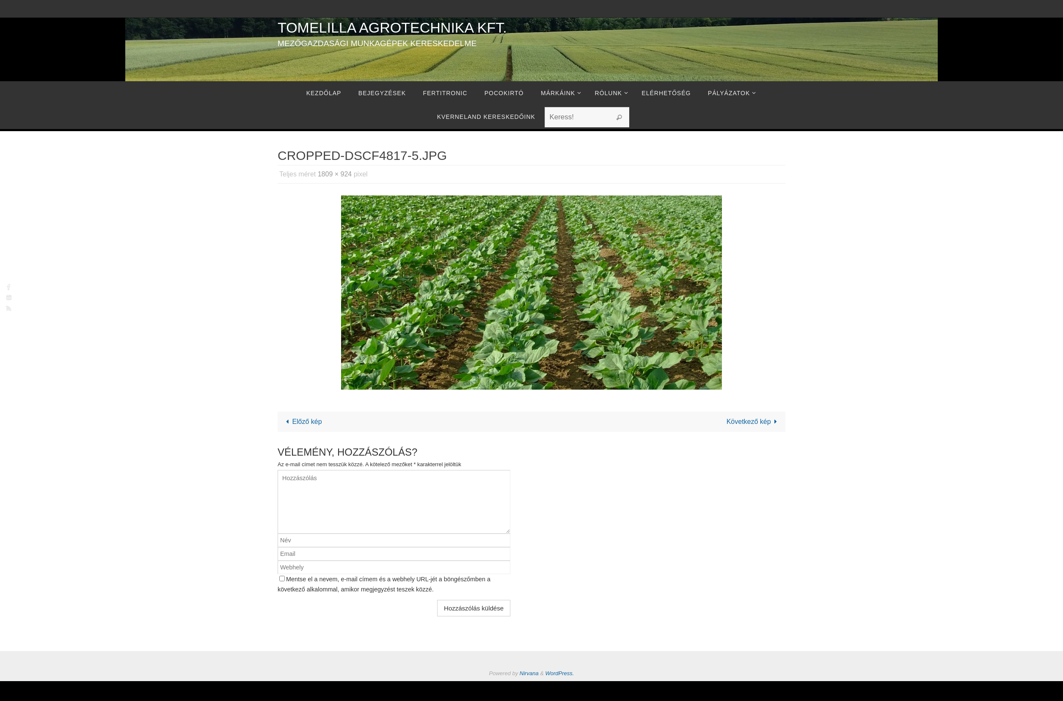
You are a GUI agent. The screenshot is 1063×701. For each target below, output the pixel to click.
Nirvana (529, 673)
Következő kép (753, 421)
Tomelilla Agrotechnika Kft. (392, 27)
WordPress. (559, 673)
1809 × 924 (335, 174)
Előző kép (302, 421)
